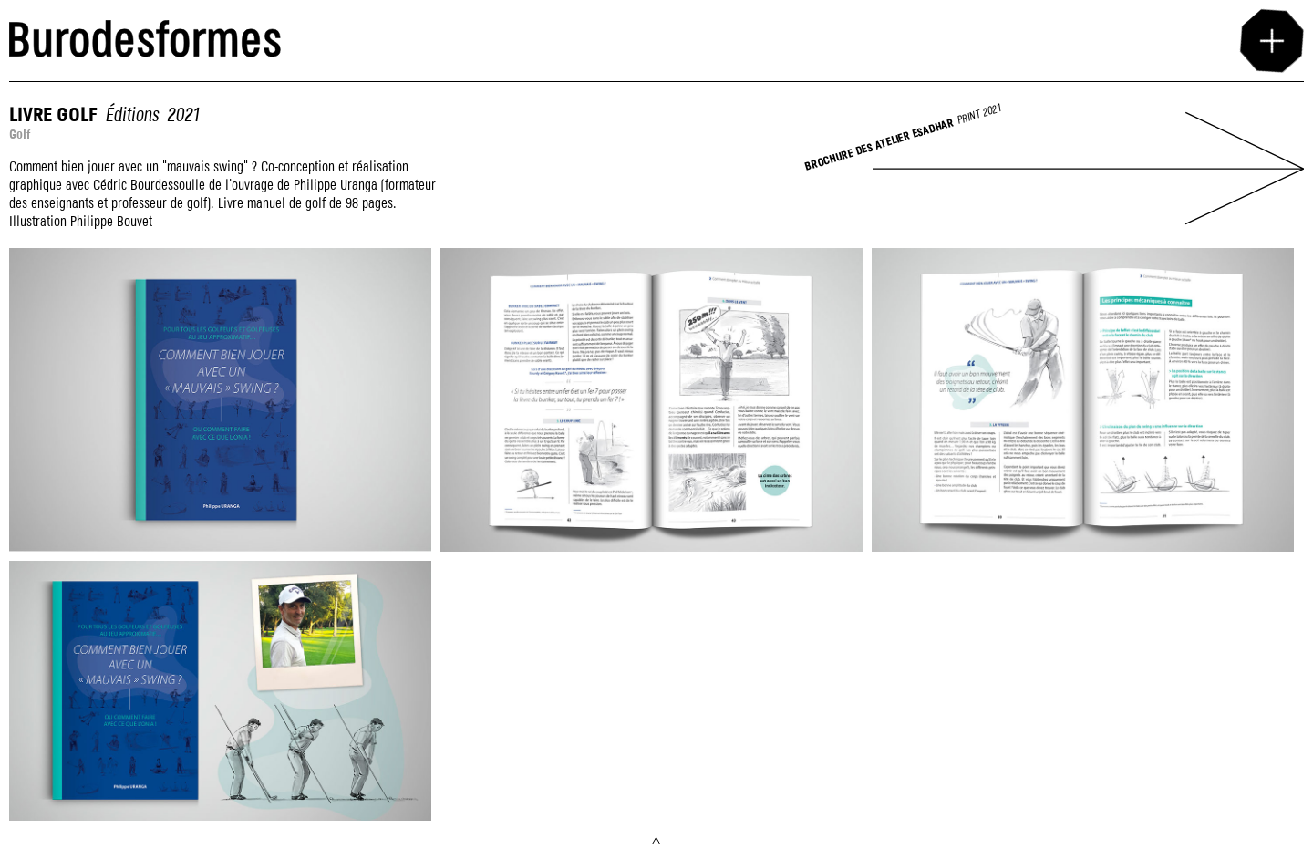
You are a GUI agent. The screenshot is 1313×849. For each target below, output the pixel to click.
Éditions (132, 116)
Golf (19, 135)
